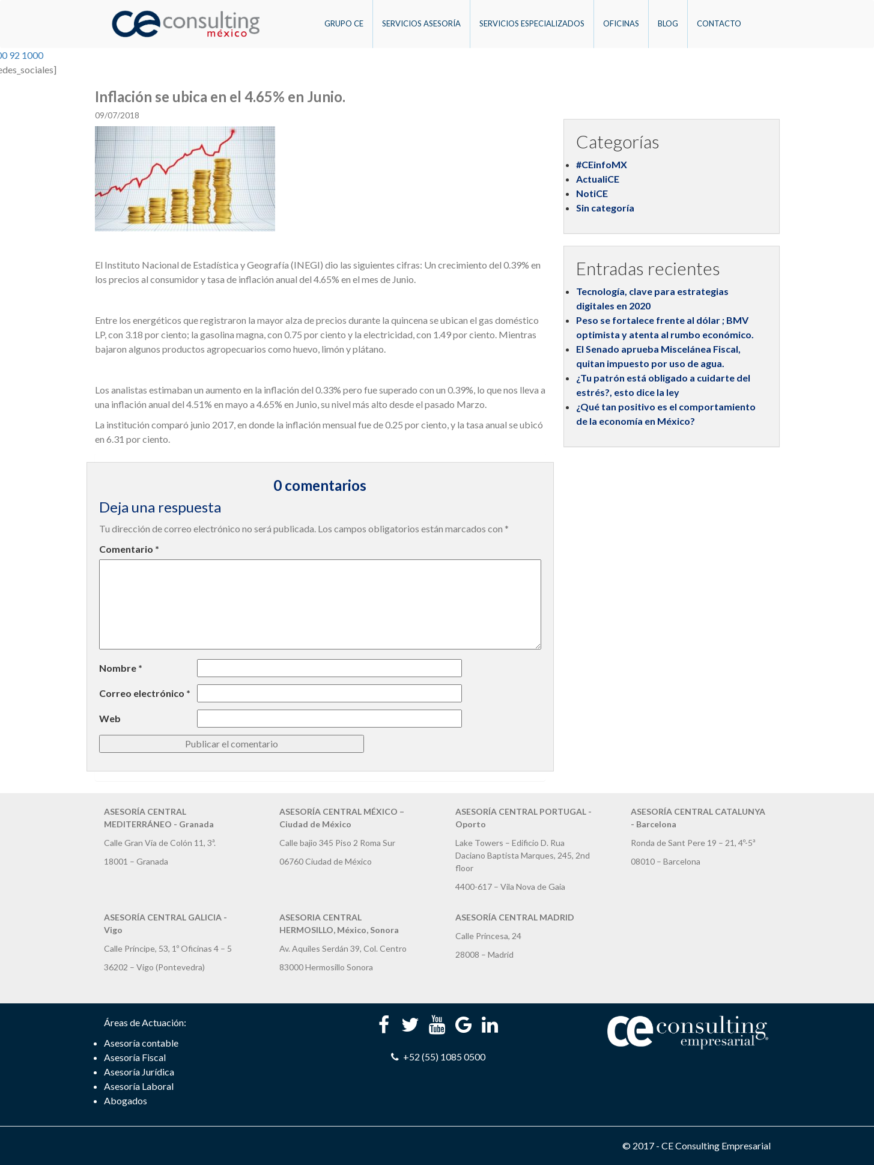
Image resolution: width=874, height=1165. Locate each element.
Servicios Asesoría (421, 23)
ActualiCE (597, 178)
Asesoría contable (141, 1042)
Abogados (125, 1100)
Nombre (120, 668)
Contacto (719, 23)
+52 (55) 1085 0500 (437, 1056)
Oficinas (621, 23)
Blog (668, 23)
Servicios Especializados (531, 23)
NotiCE (592, 193)
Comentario (129, 549)
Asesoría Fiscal (135, 1057)
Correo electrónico (144, 693)
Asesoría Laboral (139, 1086)
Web (110, 718)
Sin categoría (605, 207)
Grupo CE (343, 23)
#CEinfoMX (601, 164)
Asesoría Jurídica (139, 1071)
